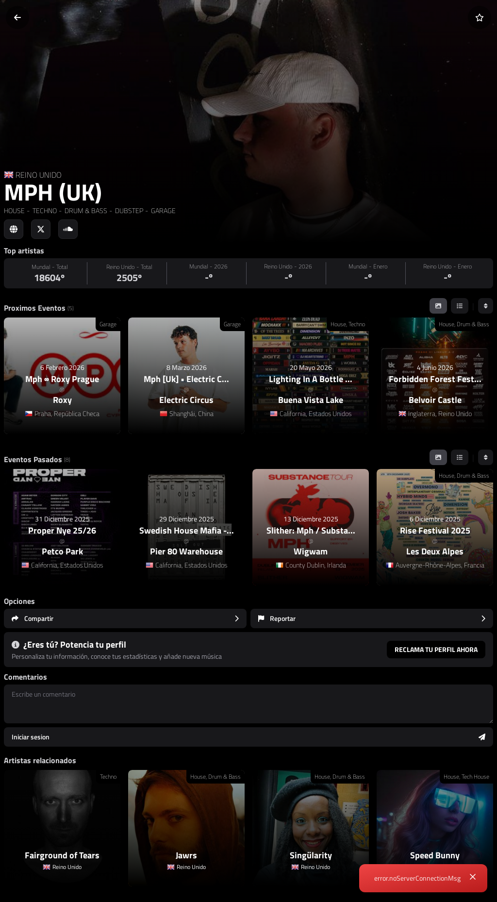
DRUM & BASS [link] (85, 210)
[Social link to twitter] (40, 229)
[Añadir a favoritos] (479, 17)
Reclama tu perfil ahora (436, 649)
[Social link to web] (13, 229)
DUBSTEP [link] (128, 210)
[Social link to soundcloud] (68, 229)
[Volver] (17, 17)
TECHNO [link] (44, 210)
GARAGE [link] (162, 210)
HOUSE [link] (14, 210)
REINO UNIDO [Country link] (39, 175)
